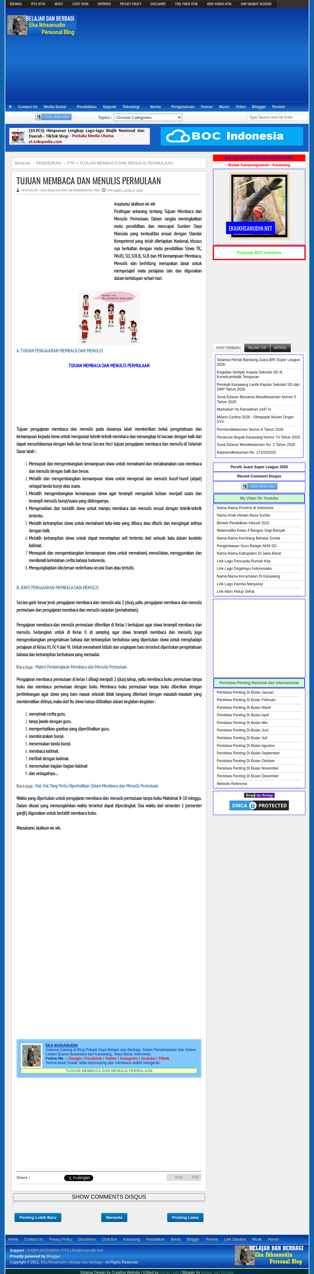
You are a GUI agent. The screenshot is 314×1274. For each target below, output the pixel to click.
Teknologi (131, 107)
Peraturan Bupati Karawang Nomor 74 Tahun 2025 (258, 437)
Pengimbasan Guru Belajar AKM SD (247, 546)
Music (224, 107)
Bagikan (84, 1177)
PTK (97, 190)
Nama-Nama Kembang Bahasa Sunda (248, 538)
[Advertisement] (193, 54)
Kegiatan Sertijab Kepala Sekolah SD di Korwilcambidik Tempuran (249, 374)
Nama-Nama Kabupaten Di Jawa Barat (249, 553)
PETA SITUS (38, 3)
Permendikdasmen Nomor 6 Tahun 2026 (250, 429)
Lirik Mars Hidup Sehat (235, 591)
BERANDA (16, 3)
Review (278, 107)
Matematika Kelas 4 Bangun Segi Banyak (251, 530)
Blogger (259, 107)
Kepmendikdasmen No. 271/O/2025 (246, 452)
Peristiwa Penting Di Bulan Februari (246, 700)
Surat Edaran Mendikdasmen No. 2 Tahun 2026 (256, 445)
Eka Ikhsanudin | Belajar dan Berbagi (71, 1262)
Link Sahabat (235, 1239)
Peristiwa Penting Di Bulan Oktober (246, 761)
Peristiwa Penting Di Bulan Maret (244, 707)
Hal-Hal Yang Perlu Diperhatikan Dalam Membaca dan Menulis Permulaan (96, 786)
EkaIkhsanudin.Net (87, 1250)
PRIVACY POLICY (130, 3)
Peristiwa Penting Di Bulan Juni (242, 730)
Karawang (131, 1239)
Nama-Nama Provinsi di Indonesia (245, 508)
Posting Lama (185, 1217)
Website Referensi (232, 784)
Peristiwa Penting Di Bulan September (248, 753)
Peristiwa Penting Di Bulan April (243, 715)
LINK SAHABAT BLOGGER (256, 3)
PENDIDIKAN (82, 190)
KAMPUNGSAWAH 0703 (48, 1250)
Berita (155, 107)
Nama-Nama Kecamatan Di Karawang (248, 576)
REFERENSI (104, 3)
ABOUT (59, 3)
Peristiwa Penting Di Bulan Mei (242, 723)
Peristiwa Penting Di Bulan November (248, 768)
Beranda (114, 1217)
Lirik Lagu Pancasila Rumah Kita (243, 561)
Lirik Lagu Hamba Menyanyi (240, 584)
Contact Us (27, 107)
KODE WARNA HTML (219, 3)
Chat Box (109, 1239)
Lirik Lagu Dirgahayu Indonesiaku (244, 568)
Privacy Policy (60, 1239)
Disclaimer (87, 1239)
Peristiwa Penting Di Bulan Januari (245, 692)
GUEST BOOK (80, 3)
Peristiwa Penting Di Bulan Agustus (246, 746)
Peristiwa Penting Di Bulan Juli (242, 738)
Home (13, 1239)
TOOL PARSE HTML (186, 3)
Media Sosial (55, 107)
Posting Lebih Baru (38, 1217)
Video (241, 107)
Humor (207, 107)
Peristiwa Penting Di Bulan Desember (248, 776)
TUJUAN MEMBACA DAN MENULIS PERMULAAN (88, 180)
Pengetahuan (182, 107)
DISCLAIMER (158, 3)
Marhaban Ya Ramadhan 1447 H (244, 409)
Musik (257, 1239)
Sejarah (109, 107)
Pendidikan (87, 107)
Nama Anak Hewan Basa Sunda (243, 515)
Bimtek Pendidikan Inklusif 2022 (243, 523)
